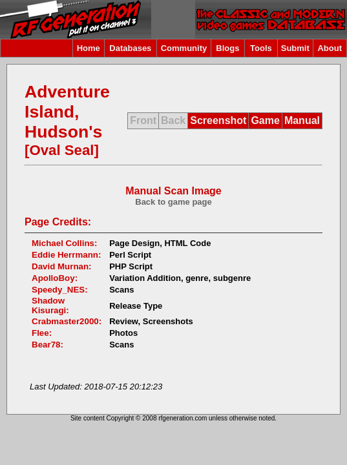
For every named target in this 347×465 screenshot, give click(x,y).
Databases (130, 48)
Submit (295, 48)
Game (265, 120)
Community (184, 48)
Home (88, 48)
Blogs (227, 48)
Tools (261, 48)
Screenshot (218, 120)
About (329, 48)
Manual (302, 120)
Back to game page (173, 202)
